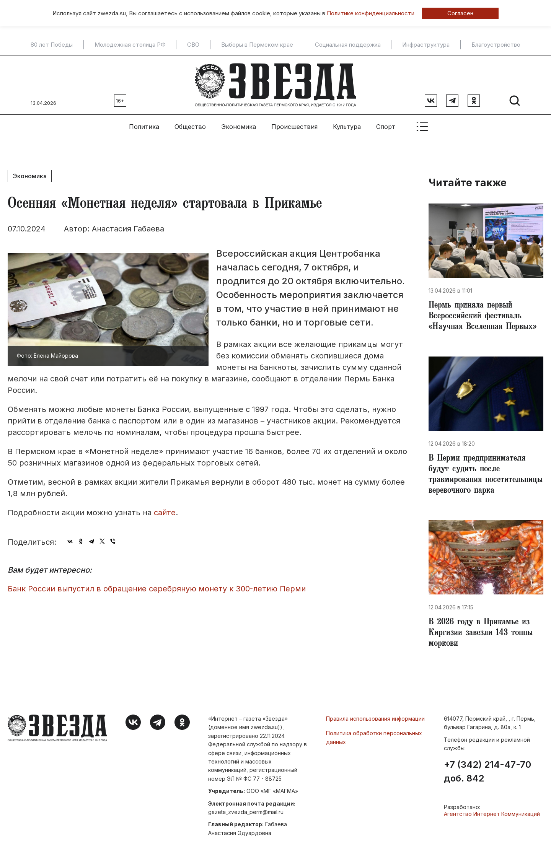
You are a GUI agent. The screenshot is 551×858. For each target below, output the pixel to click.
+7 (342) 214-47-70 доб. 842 (487, 771)
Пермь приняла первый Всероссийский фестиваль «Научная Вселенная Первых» (482, 317)
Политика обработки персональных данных (374, 737)
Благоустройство (495, 44)
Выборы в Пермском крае (257, 44)
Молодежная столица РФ (130, 44)
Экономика (238, 126)
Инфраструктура (426, 44)
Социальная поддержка (348, 44)
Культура (347, 126)
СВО (193, 44)
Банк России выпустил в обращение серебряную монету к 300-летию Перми (157, 588)
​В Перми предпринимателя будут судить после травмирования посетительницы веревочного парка (486, 475)
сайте (165, 512)
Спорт (385, 126)
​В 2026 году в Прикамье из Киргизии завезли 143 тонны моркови (481, 633)
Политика (144, 126)
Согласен (460, 13)
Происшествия (294, 126)
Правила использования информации (375, 718)
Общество (190, 126)
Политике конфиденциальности (370, 13)
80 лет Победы (52, 44)
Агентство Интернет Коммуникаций (492, 814)
